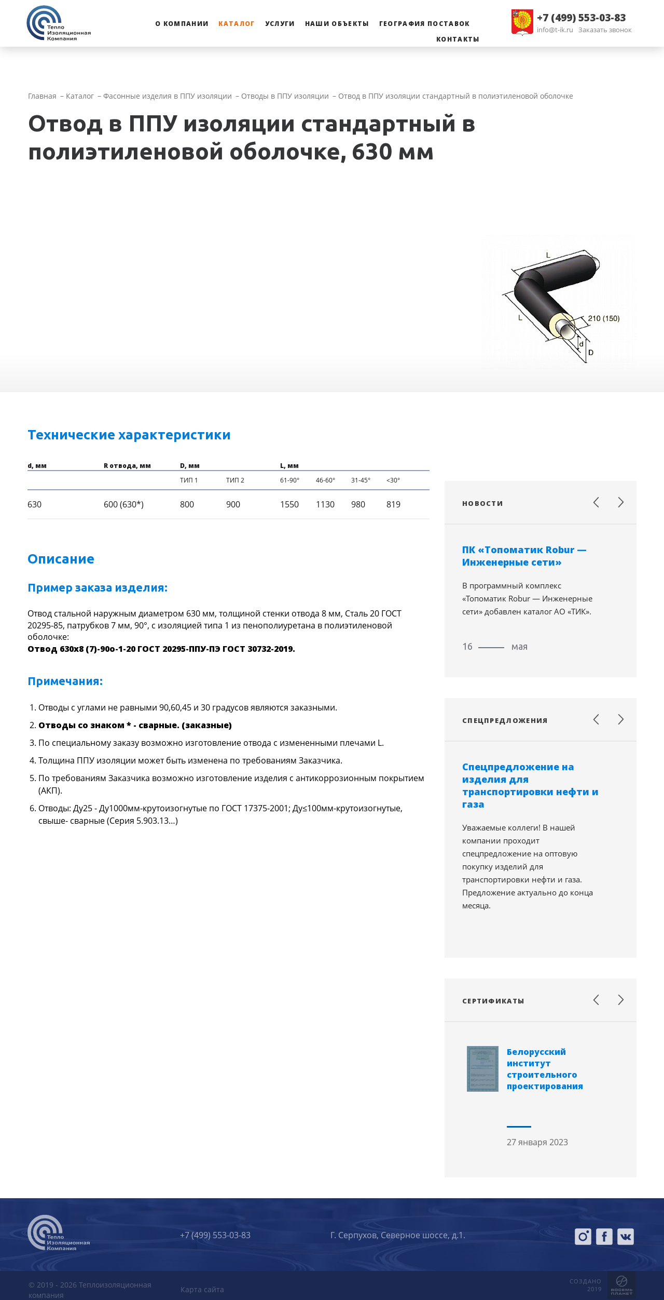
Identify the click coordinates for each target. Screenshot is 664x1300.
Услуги (280, 24)
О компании (182, 24)
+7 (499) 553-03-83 (581, 17)
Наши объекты (337, 24)
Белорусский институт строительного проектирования (545, 1069)
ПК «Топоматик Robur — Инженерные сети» (524, 555)
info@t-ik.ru (555, 29)
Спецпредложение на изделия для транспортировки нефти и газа (530, 785)
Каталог (236, 24)
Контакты (458, 39)
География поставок (424, 24)
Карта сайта (202, 1289)
